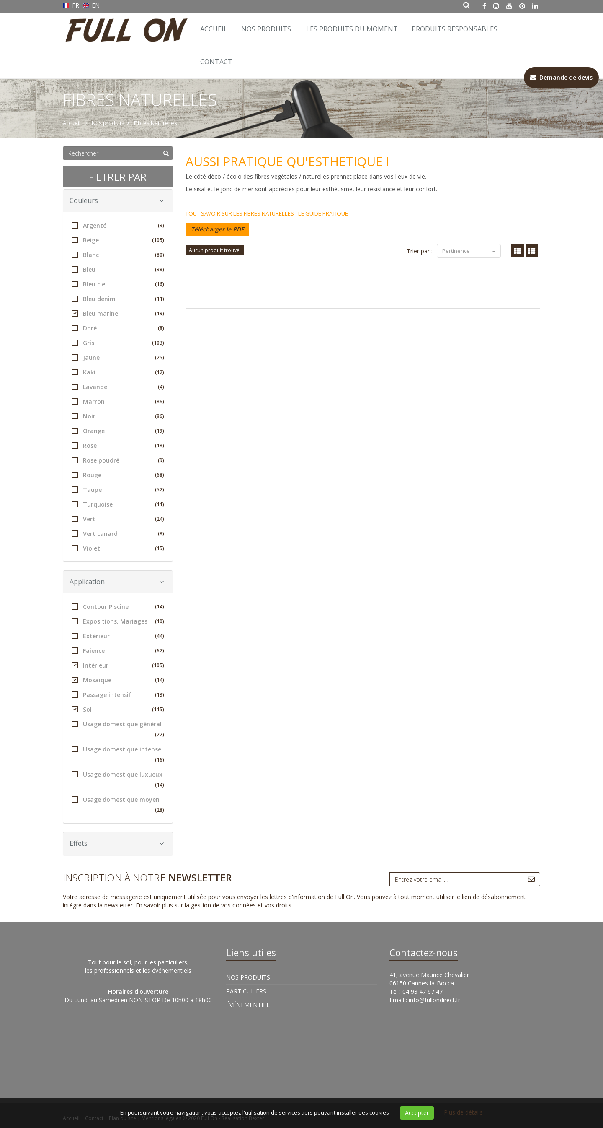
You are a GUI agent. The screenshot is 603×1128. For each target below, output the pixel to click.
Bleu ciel (118, 284)
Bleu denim (118, 299)
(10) (159, 621)
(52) (159, 489)
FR (72, 5)
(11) (159, 298)
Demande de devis (561, 77)
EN (91, 5)
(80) (159, 254)
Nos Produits (266, 29)
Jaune (118, 357)
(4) (161, 386)
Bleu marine (118, 313)
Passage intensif (118, 694)
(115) (158, 709)
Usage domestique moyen (118, 805)
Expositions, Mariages (118, 621)
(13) (159, 694)
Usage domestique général (118, 730)
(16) (159, 284)
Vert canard (118, 533)
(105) (158, 240)
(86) (159, 401)
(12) (159, 372)
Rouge (118, 475)
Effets (117, 843)
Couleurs (117, 200)
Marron (118, 401)
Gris (118, 343)
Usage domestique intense (118, 755)
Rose (118, 445)
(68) (159, 474)
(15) (159, 548)
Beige (118, 240)
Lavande (118, 387)
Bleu (118, 269)
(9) (161, 460)
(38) (159, 269)
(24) (159, 518)
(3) (161, 225)
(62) (159, 650)
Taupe (118, 489)
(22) (159, 734)
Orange (118, 431)
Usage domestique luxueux (118, 780)
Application (117, 581)
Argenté (118, 225)
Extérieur (118, 636)
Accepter (417, 1113)
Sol (118, 709)
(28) (159, 810)
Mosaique (118, 680)
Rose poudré (118, 460)
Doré (118, 328)
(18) (159, 445)
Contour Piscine (118, 606)
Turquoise (118, 504)
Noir (118, 416)
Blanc (118, 255)
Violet (118, 548)
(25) (159, 357)
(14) (159, 606)
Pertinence (468, 251)
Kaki (118, 372)
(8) (161, 328)
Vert (118, 519)
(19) (159, 313)
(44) (159, 635)
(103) (158, 342)
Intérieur (118, 665)
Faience (118, 650)
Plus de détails (463, 1112)
